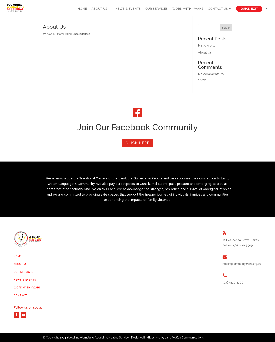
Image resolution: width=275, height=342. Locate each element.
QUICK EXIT (249, 8)
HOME (18, 256)
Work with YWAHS (187, 9)
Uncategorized (81, 33)
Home (82, 9)
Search (226, 27)
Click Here (137, 143)
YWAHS (50, 33)
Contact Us (218, 9)
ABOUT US (21, 264)
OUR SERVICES (23, 272)
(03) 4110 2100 (233, 282)
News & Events (128, 9)
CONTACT (20, 295)
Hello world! (207, 45)
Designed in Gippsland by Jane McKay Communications (167, 337)
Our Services (156, 9)
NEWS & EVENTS (25, 279)
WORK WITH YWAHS (27, 287)
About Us (99, 9)
